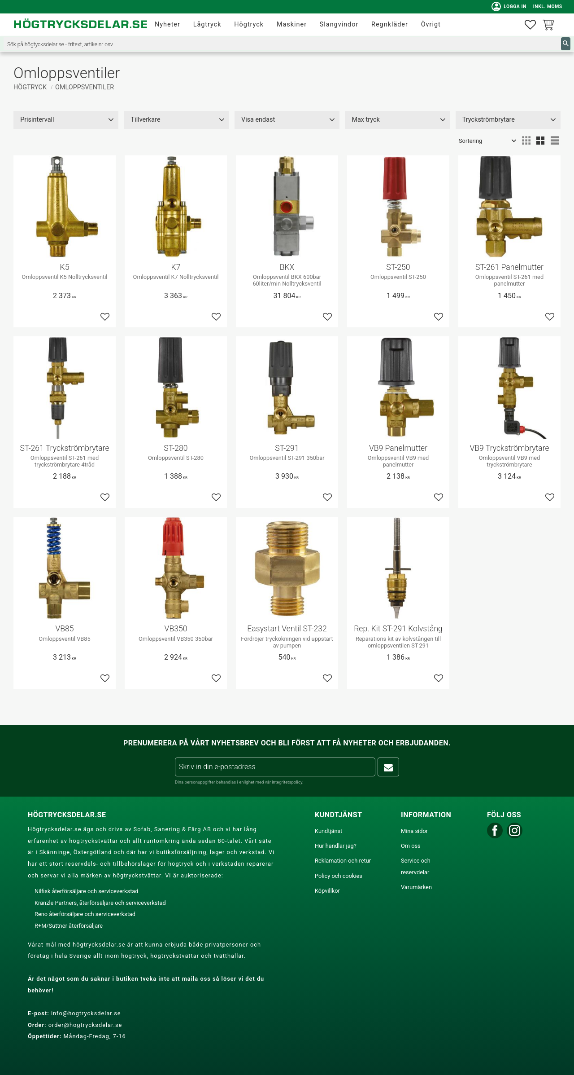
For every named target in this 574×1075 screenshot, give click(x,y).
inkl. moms (546, 6)
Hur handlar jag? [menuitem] (336, 845)
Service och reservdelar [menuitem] (415, 866)
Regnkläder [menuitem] (389, 24)
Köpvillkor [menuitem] (327, 890)
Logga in (507, 7)
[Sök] (565, 43)
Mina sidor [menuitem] (414, 831)
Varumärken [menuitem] (416, 887)
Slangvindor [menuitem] (339, 24)
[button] (530, 25)
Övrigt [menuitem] (431, 24)
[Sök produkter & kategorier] (282, 43)
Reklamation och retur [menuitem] (343, 860)
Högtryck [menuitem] (249, 24)
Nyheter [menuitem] (167, 24)
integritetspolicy (287, 782)
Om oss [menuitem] (411, 845)
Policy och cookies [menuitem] (338, 875)
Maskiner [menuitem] (292, 24)
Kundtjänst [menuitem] (328, 831)
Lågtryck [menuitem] (207, 24)
